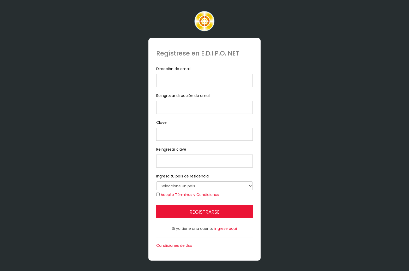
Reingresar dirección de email (204, 103)
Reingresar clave (204, 157)
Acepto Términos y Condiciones (190, 194)
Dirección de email (204, 76)
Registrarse (205, 212)
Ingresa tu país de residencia (204, 182)
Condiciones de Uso (174, 245)
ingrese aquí (225, 228)
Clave (204, 130)
